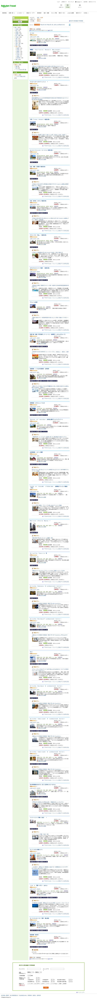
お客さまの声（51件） (35, 755)
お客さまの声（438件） (35, 338)
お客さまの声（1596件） (35, 853)
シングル (31, 983)
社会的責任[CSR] (23, 995)
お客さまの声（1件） (34, 85)
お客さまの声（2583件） (35, 889)
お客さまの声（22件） (35, 938)
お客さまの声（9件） (34, 153)
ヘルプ (58, 1)
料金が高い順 (50, 24)
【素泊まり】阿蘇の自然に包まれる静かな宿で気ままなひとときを (48, 66)
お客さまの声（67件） (35, 204)
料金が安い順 (43, 24)
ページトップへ (81, 992)
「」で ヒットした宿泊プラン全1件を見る (56, 77)
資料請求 (39, 995)
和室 (60, 983)
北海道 (16, 29)
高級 (16, 66)
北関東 (16, 32)
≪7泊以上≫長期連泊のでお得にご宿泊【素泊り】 (47, 252)
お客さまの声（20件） (35, 455)
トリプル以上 (54, 983)
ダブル (43, 983)
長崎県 (17, 51)
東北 (16, 30)
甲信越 (16, 37)
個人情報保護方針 (14, 995)
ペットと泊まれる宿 (19, 69)
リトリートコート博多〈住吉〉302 (40, 834)
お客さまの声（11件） (35, 238)
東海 (16, 40)
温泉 (16, 68)
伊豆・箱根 (17, 35)
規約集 (34, 995)
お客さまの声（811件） (35, 271)
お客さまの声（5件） (34, 557)
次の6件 (51, 30)
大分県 (17, 54)
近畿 (16, 41)
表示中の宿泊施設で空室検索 (76, 20)
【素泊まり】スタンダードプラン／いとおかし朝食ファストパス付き (48, 570)
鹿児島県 (18, 57)
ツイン (48, 983)
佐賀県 (17, 49)
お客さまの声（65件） (35, 655)
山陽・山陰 (17, 43)
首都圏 (16, 33)
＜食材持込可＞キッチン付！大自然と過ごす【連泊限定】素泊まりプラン (49, 436)
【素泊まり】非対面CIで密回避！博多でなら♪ (46, 603)
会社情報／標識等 (5, 995)
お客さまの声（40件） (35, 921)
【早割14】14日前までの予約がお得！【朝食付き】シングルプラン (48, 802)
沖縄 (16, 59)
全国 (38, 17)
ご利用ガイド (64, 1)
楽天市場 (85, 1)
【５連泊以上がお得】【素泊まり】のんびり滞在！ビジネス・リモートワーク (50, 902)
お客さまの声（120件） (35, 622)
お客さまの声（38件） (35, 372)
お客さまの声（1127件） (35, 406)
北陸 (16, 38)
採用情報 (30, 995)
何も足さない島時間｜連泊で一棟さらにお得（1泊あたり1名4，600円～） (49, 134)
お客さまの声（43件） (35, 36)
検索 (46, 988)
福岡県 (17, 48)
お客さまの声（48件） (35, 423)
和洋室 (64, 983)
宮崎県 (17, 56)
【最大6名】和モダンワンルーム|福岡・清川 (42, 538)
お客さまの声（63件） (35, 589)
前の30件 (32, 30)
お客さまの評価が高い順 (59, 24)
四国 (16, 45)
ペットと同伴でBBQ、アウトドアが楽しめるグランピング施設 (47, 505)
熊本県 (17, 53)
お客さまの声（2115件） (35, 788)
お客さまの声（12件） (35, 722)
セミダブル (37, 983)
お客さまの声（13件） (35, 689)
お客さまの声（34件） (35, 170)
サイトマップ (71, 1)
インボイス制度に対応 (20, 76)
